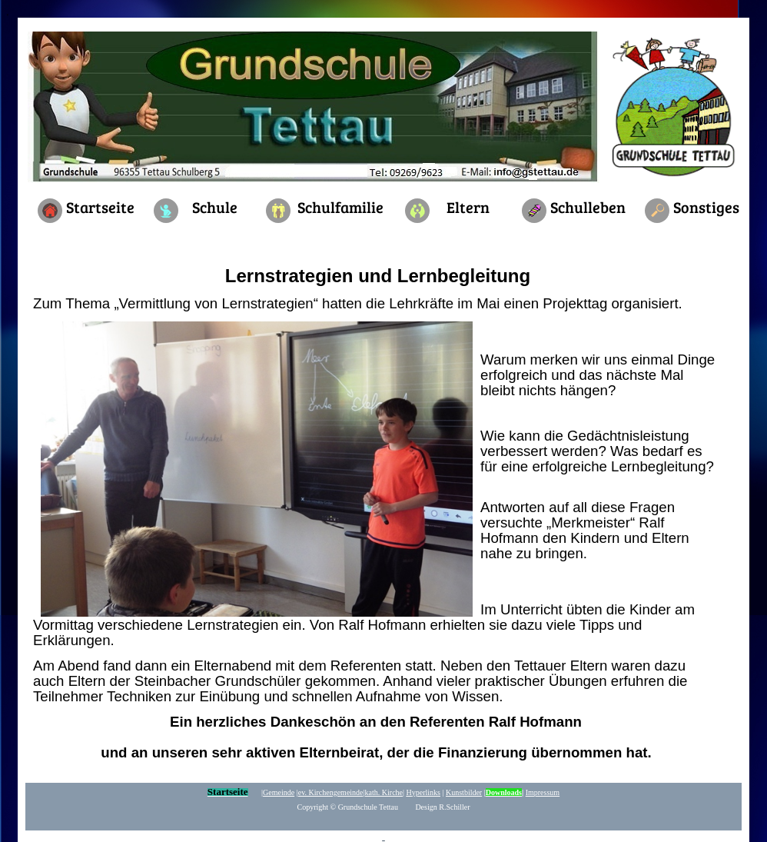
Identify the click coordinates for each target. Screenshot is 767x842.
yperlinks (423, 792)
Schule (214, 207)
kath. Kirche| (384, 792)
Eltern (468, 207)
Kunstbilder (464, 792)
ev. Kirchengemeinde (331, 792)
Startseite (100, 207)
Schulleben (588, 207)
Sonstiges (706, 207)
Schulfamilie (340, 207)
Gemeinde (278, 792)
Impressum (542, 792)
